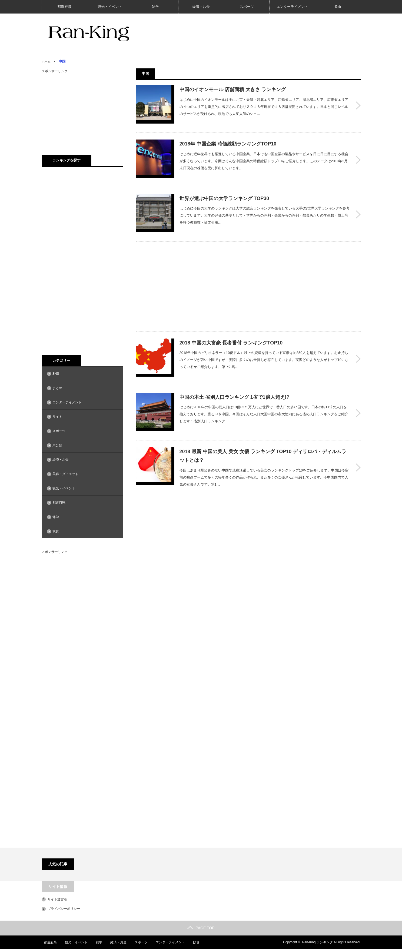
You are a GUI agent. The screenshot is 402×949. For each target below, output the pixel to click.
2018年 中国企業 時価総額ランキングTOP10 (228, 138)
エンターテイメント (292, 7)
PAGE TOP (200, 928)
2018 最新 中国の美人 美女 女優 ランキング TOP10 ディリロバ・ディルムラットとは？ (263, 429)
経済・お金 (201, 7)
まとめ (57, 388)
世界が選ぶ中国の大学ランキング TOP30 (224, 187)
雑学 (155, 7)
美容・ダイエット (65, 474)
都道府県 (64, 7)
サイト (57, 417)
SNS (55, 374)
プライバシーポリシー (64, 909)
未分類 (57, 445)
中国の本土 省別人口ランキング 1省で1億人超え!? (235, 375)
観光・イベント (110, 7)
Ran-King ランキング (317, 942)
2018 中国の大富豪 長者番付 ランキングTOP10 (231, 326)
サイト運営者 (57, 899)
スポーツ (247, 7)
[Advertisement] (202, 270)
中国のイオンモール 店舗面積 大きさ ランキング (233, 89)
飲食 (337, 7)
